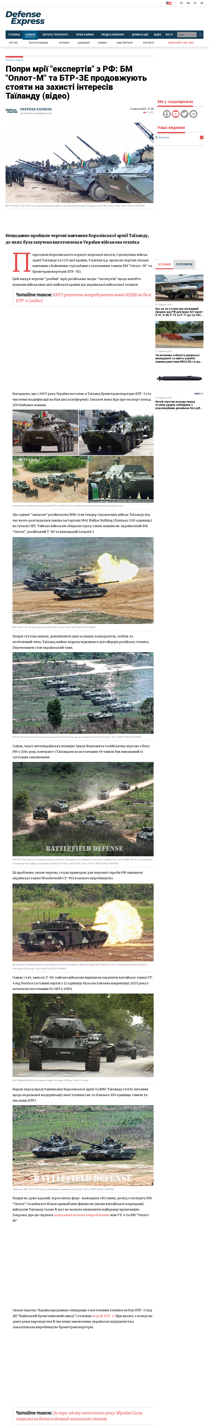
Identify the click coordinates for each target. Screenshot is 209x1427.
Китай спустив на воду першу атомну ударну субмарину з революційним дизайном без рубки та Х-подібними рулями (179, 406)
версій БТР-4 (103, 1316)
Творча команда (38, 43)
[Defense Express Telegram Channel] (201, 3)
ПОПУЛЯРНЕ (184, 264)
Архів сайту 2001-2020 (181, 43)
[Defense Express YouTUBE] (189, 3)
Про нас (13, 43)
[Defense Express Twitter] (195, 3)
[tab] (164, 264)
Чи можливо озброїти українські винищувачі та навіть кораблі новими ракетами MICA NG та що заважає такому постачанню (177, 360)
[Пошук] (200, 34)
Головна (10, 60)
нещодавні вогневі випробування (82, 1215)
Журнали (64, 43)
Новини (19, 60)
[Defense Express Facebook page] (182, 3)
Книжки (102, 43)
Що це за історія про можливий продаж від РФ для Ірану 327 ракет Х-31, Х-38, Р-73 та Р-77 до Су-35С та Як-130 (179, 313)
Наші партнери (124, 43)
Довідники (84, 43)
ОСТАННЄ (164, 264)
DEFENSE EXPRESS (36, 109)
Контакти (148, 43)
